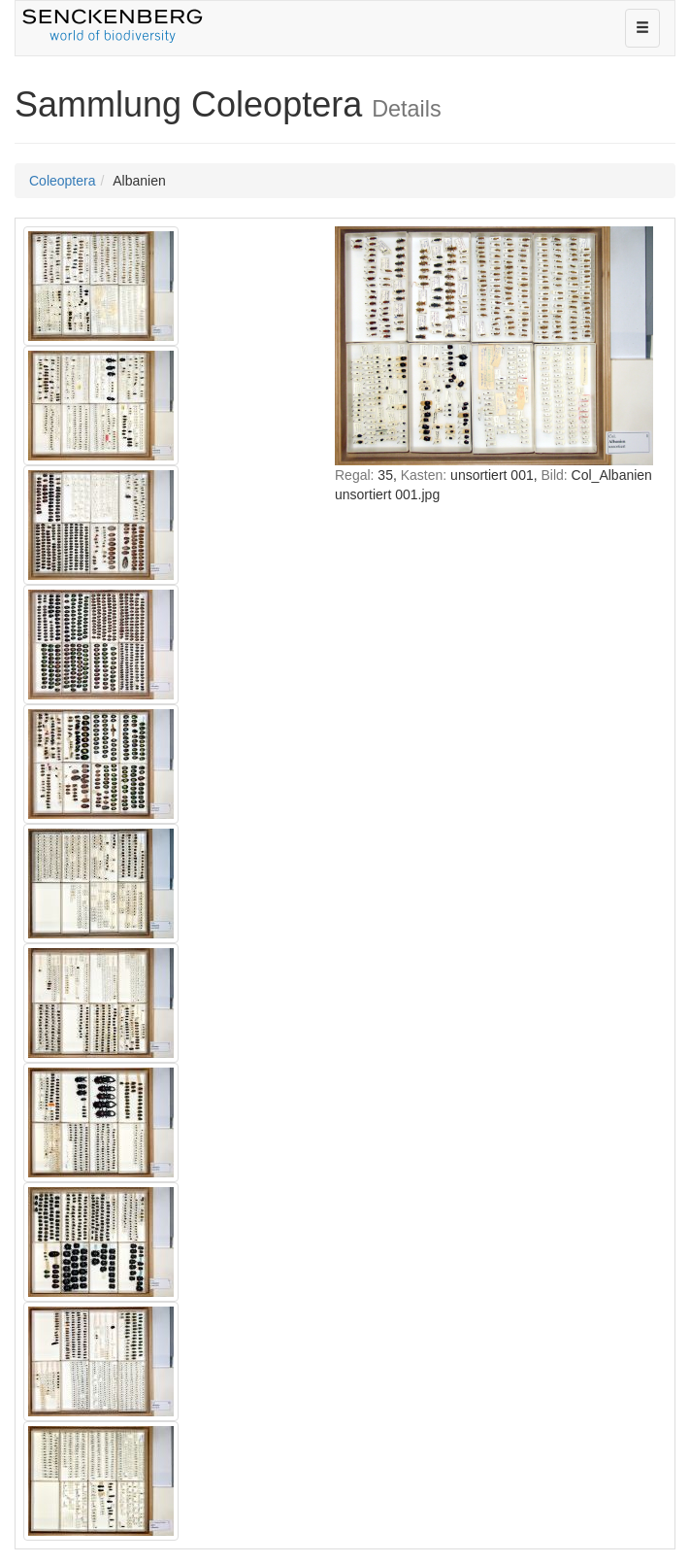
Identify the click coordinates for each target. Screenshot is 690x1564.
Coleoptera (62, 180)
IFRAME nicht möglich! (494, 712)
